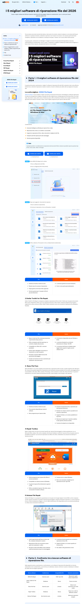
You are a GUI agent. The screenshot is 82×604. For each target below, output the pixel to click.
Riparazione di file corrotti (58, 25)
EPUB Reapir (6, 73)
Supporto (43, 2)
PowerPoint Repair (8, 60)
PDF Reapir (6, 68)
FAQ (5, 52)
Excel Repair (6, 65)
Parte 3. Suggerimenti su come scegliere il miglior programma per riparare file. (12, 48)
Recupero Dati (15, 2)
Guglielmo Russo (24, 25)
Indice (5, 35)
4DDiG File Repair (45, 92)
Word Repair (6, 63)
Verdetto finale (7, 55)
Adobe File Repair (8, 70)
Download (63, 2)
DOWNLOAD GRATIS (31, 20)
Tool (35, 2)
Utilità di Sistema (26, 2)
